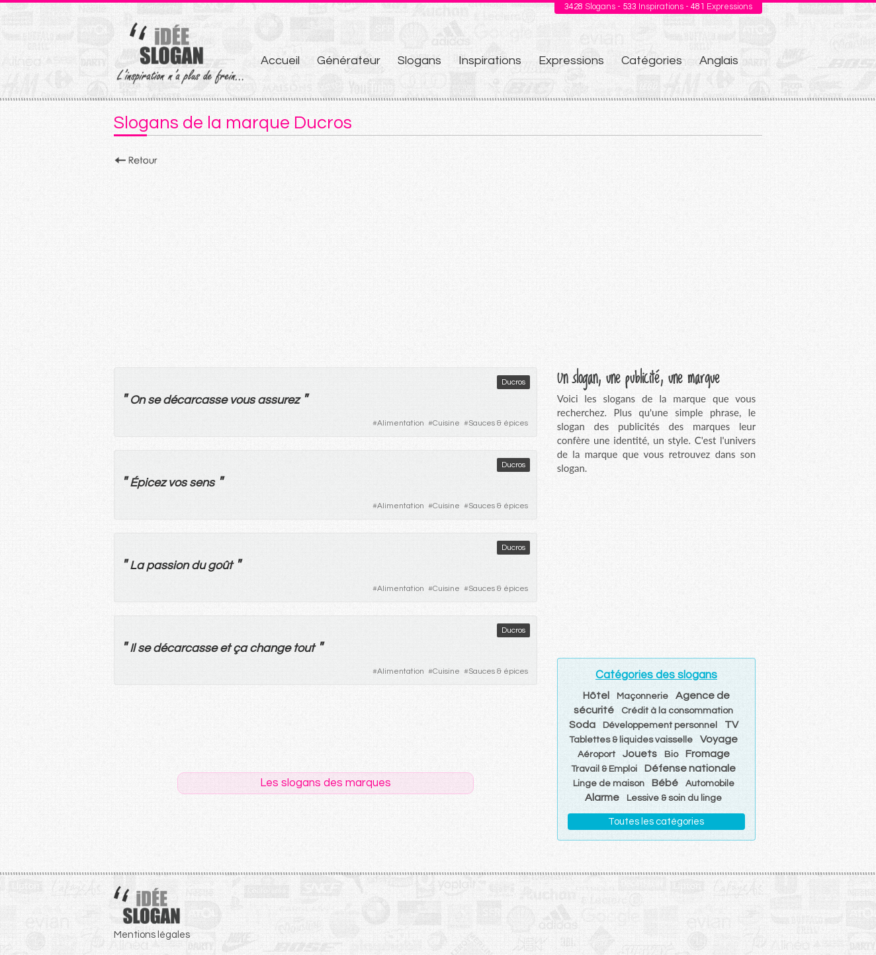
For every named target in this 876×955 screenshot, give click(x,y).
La (137, 565)
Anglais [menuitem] (718, 60)
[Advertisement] (438, 262)
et (225, 648)
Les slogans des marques (325, 783)
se (154, 400)
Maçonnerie (642, 696)
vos (177, 483)
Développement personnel (660, 725)
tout (303, 648)
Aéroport (596, 754)
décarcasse (195, 400)
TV (731, 724)
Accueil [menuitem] (280, 60)
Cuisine (446, 423)
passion (167, 565)
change (269, 648)
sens (201, 483)
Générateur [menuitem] (348, 60)
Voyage (719, 739)
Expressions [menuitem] (571, 60)
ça (240, 648)
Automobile (709, 783)
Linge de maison (608, 783)
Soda (582, 724)
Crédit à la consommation (677, 710)
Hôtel (596, 695)
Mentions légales (152, 935)
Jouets (640, 754)
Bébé (665, 783)
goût (220, 565)
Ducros (513, 382)
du (198, 565)
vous (242, 400)
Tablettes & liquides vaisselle (631, 740)
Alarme (602, 797)
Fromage (707, 754)
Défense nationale (690, 768)
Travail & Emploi (604, 769)
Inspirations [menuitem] (490, 60)
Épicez (147, 483)
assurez (278, 400)
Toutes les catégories (656, 822)
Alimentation (400, 423)
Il (132, 648)
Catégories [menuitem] (651, 60)
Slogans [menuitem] (419, 60)
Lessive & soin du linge (674, 798)
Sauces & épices (498, 423)
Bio (671, 754)
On (137, 400)
